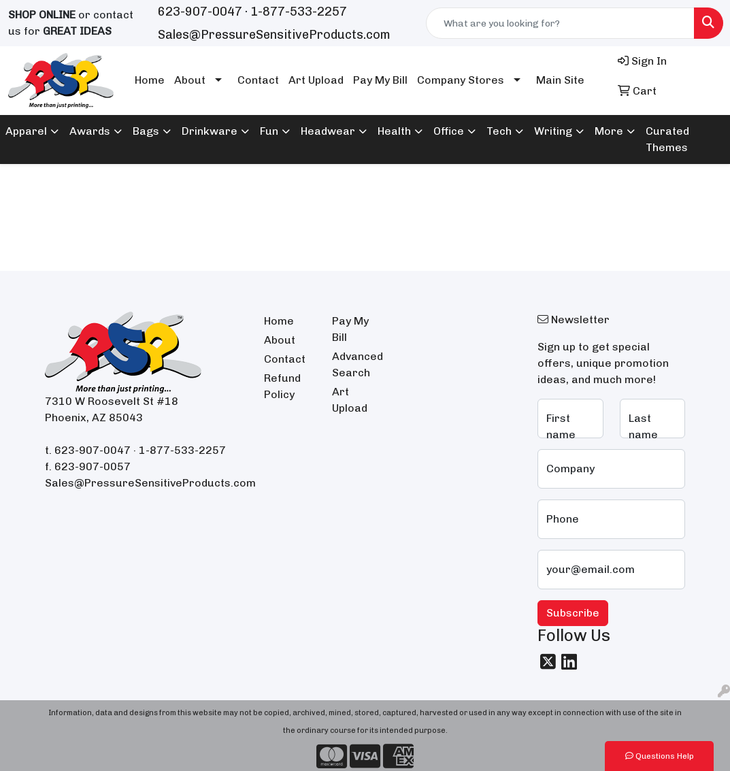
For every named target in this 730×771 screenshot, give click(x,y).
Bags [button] (146, 131)
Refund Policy (282, 386)
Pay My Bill (380, 79)
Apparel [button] (26, 131)
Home (150, 79)
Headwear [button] (328, 131)
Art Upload (316, 79)
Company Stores (460, 79)
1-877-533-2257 (298, 11)
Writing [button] (553, 131)
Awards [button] (89, 131)
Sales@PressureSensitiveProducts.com (274, 34)
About (189, 79)
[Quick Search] (560, 23)
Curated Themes (667, 139)
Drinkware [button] (209, 131)
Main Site (560, 79)
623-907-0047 (200, 11)
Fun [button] (269, 131)
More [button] (609, 131)
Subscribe (572, 612)
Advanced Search (357, 364)
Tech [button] (499, 131)
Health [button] (394, 131)
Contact (258, 79)
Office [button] (448, 131)
